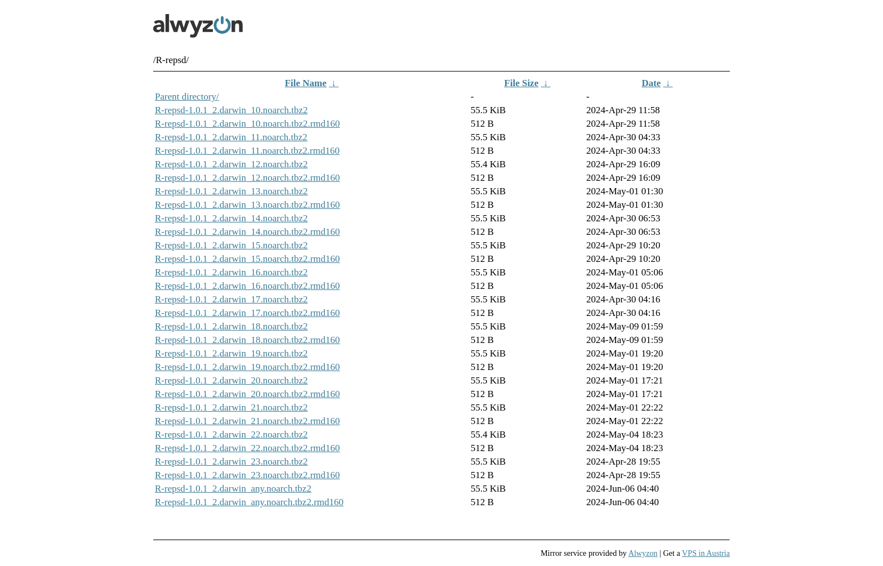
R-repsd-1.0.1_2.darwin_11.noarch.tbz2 (231, 137)
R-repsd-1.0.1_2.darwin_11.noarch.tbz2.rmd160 (247, 150)
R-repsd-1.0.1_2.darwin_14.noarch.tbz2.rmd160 (247, 231)
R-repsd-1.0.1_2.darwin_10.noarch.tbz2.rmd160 (247, 123)
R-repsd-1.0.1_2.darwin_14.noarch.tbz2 (231, 218)
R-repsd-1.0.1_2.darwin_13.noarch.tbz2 (231, 191)
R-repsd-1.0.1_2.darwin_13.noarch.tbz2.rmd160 (247, 204)
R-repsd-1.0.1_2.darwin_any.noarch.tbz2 (233, 488)
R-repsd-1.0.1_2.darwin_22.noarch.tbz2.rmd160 (247, 448)
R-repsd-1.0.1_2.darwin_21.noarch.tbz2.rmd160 (247, 421)
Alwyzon (643, 553)
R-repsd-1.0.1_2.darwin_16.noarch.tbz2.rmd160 (247, 285)
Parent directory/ (187, 96)
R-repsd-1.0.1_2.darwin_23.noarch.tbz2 (231, 461)
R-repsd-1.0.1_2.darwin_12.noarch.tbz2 (231, 164)
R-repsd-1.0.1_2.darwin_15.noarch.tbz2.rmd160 (247, 258)
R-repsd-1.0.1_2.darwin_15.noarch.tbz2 (231, 245)
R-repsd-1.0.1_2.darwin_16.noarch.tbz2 (231, 272)
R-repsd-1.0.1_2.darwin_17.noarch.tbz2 (231, 299)
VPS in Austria (706, 553)
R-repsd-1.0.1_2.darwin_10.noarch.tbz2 (231, 110)
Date (651, 83)
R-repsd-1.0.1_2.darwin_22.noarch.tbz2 (231, 434)
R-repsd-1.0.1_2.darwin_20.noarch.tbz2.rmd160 (247, 394)
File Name (306, 83)
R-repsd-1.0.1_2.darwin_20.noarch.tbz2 (231, 380)
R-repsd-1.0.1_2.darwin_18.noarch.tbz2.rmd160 (247, 340)
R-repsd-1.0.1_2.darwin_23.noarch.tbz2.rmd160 (247, 475)
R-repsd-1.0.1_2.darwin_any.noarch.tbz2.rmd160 (249, 502)
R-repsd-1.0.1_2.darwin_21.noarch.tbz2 (231, 407)
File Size (521, 83)
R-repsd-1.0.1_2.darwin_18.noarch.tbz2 (231, 326)
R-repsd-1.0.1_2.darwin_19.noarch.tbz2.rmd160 (247, 367)
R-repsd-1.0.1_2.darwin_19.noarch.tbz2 (231, 353)
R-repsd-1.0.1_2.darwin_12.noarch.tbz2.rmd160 (247, 177)
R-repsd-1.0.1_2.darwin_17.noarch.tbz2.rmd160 (247, 312)
